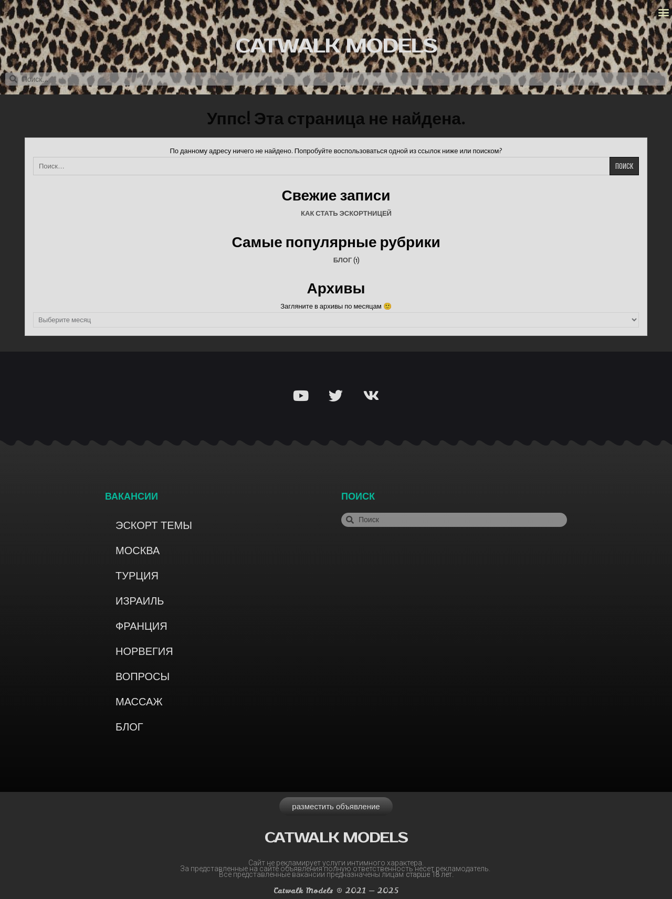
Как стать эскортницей (346, 213)
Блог (342, 260)
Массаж (139, 701)
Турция (137, 575)
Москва (138, 550)
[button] (663, 12)
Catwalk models (336, 46)
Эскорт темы (154, 525)
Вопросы (143, 676)
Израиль (140, 601)
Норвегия (144, 651)
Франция (141, 626)
